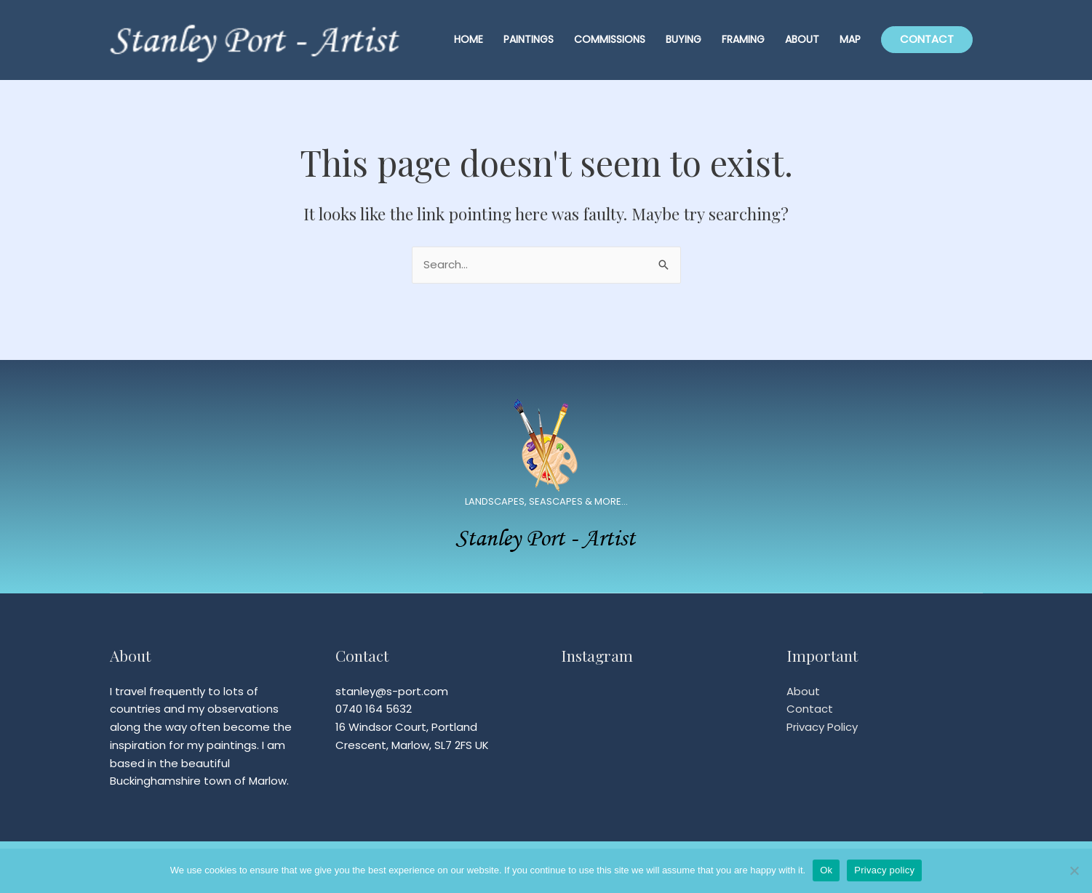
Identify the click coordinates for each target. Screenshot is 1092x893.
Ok (826, 870)
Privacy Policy (822, 726)
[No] (1074, 870)
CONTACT (927, 39)
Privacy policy (884, 870)
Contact (809, 708)
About (803, 691)
